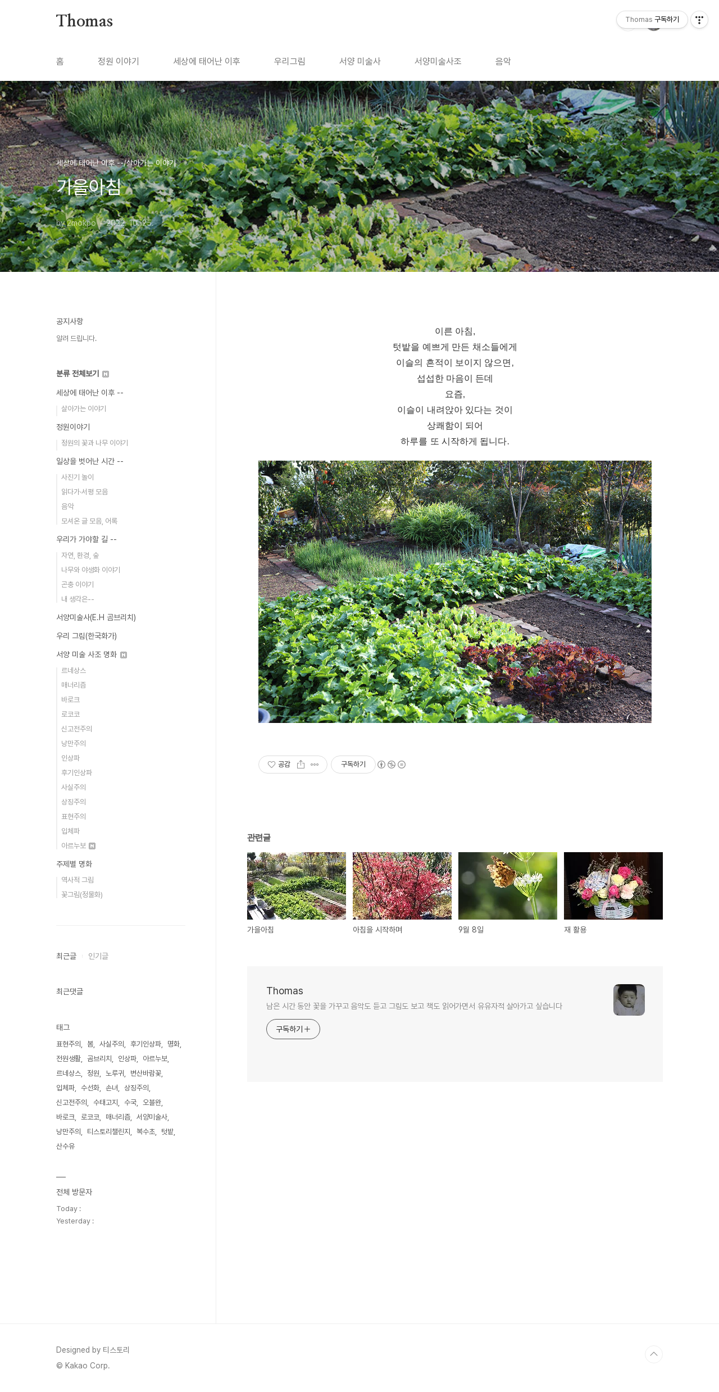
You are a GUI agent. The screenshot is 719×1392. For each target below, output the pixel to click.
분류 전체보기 (82, 373)
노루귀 (115, 1073)
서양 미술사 (360, 61)
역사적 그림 (77, 880)
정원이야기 (73, 426)
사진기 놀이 (77, 477)
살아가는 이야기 (83, 408)
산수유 (65, 1146)
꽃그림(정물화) (82, 894)
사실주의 (73, 787)
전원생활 (68, 1058)
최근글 (66, 956)
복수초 (145, 1131)
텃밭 (167, 1131)
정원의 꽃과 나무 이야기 (94, 443)
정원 (93, 1073)
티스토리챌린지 (108, 1131)
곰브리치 (99, 1058)
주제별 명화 (74, 863)
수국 (130, 1102)
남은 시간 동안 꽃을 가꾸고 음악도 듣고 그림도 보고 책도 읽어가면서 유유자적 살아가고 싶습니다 (414, 1006)
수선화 (90, 1088)
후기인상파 (76, 772)
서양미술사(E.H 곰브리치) (96, 617)
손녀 (112, 1088)
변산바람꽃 (145, 1073)
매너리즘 (73, 685)
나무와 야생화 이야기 (90, 570)
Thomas (84, 22)
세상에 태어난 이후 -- (90, 392)
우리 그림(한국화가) (86, 635)
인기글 (98, 956)
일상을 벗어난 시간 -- (90, 461)
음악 (503, 61)
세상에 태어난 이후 (206, 61)
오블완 (152, 1102)
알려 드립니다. (76, 338)
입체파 (70, 831)
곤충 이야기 (77, 584)
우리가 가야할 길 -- (86, 539)
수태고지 (105, 1102)
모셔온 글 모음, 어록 (89, 521)
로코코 (70, 714)
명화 (173, 1044)
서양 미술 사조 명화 (91, 654)
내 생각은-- (77, 599)
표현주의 (73, 816)
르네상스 (73, 670)
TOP (654, 1354)
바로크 (70, 699)
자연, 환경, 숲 (80, 555)
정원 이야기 (118, 61)
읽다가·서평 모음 (84, 492)
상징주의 (73, 802)
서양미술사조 (438, 61)
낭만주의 (73, 743)
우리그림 (290, 61)
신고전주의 (76, 729)
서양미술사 (151, 1117)
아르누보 (78, 845)
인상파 (70, 758)
